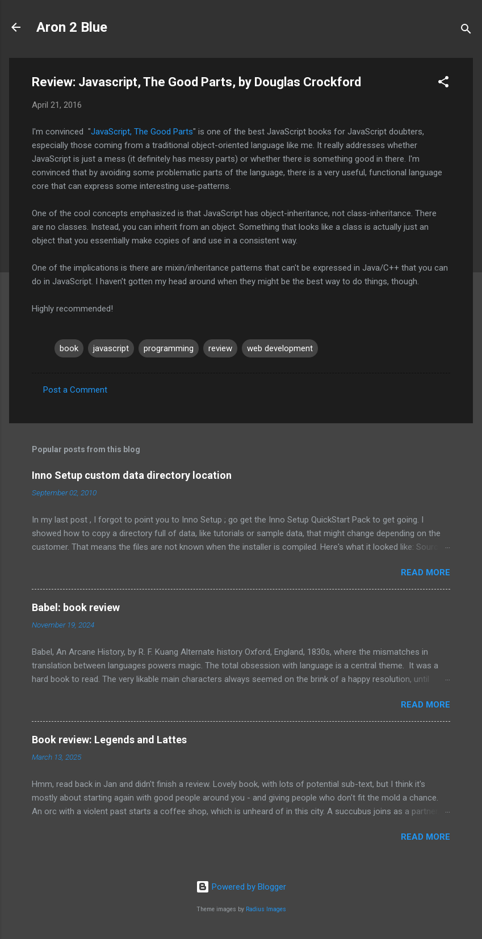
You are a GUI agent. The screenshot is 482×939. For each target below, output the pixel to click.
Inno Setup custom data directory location (132, 475)
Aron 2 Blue (71, 27)
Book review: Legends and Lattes (109, 740)
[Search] (466, 31)
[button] (443, 83)
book (69, 348)
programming (169, 348)
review (220, 348)
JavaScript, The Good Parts (142, 132)
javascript (111, 348)
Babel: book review (76, 607)
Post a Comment (75, 390)
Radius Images (266, 909)
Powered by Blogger (241, 887)
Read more (425, 572)
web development (280, 348)
